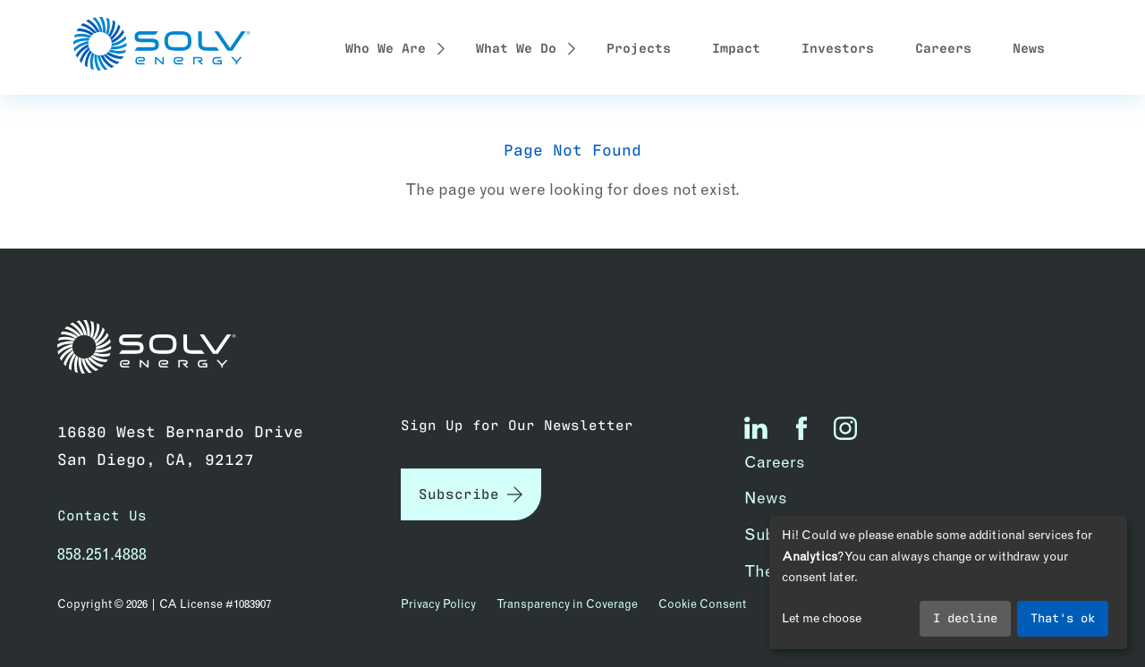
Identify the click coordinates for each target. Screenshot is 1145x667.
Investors (838, 46)
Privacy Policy (438, 603)
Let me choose (821, 618)
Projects (638, 46)
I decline (965, 617)
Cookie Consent (702, 603)
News (1029, 46)
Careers (943, 46)
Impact (736, 46)
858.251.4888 (102, 554)
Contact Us (102, 515)
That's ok (1062, 617)
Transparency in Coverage (567, 603)
